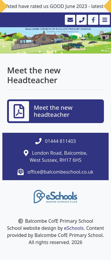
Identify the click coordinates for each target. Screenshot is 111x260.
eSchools (74, 228)
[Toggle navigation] (104, 20)
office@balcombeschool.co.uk (61, 172)
